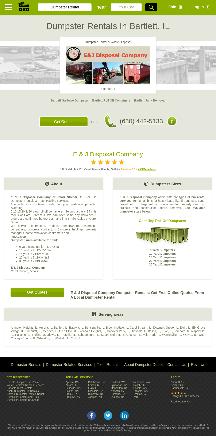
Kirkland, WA (118, 382)
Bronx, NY (71, 394)
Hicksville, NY (96, 394)
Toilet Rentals (108, 365)
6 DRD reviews (147, 169)
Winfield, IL (62, 338)
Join (172, 7)
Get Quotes (63, 122)
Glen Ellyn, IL (68, 331)
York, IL (76, 338)
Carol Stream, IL (140, 327)
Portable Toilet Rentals (19, 388)
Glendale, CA (95, 391)
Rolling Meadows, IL (45, 334)
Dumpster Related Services (69, 365)
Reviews (198, 365)
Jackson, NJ (95, 396)
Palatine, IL (22, 334)
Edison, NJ (94, 385)
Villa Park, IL (151, 334)
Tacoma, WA (140, 391)
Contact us (177, 385)
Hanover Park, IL (118, 331)
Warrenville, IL (171, 334)
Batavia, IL (76, 327)
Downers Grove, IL (165, 327)
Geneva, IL (50, 331)
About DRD (177, 382)
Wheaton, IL (45, 338)
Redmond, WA (141, 382)
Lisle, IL (167, 331)
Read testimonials (181, 401)
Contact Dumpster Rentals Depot (25, 394)
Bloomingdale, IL (117, 327)
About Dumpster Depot (143, 365)
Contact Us (176, 365)
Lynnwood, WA (119, 385)
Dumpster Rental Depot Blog (23, 396)
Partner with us (179, 388)
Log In (198, 7)
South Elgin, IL (111, 334)
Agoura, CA (71, 382)
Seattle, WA (140, 388)
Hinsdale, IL (138, 331)
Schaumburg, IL (88, 334)
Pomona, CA (118, 394)
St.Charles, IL (132, 334)
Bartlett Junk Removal (149, 100)
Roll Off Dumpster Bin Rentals (23, 382)
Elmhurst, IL (33, 331)
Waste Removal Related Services (25, 385)
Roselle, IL (68, 334)
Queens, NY (117, 396)
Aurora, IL (45, 327)
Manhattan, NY (119, 388)
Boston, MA (71, 391)
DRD (24, 7)
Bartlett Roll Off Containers (111, 100)
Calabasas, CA (96, 382)
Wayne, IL (190, 334)
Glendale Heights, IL (91, 331)
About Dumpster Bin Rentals (23, 391)
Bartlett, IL (60, 327)
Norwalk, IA (117, 391)
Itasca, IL (154, 331)
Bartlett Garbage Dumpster (69, 100)
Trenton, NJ (139, 394)
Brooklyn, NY (72, 396)
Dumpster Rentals (26, 365)
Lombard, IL (182, 331)
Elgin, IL (185, 327)
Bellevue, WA (73, 388)
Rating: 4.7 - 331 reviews (185, 396)
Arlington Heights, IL (24, 327)
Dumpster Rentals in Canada (23, 399)
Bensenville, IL (94, 327)
